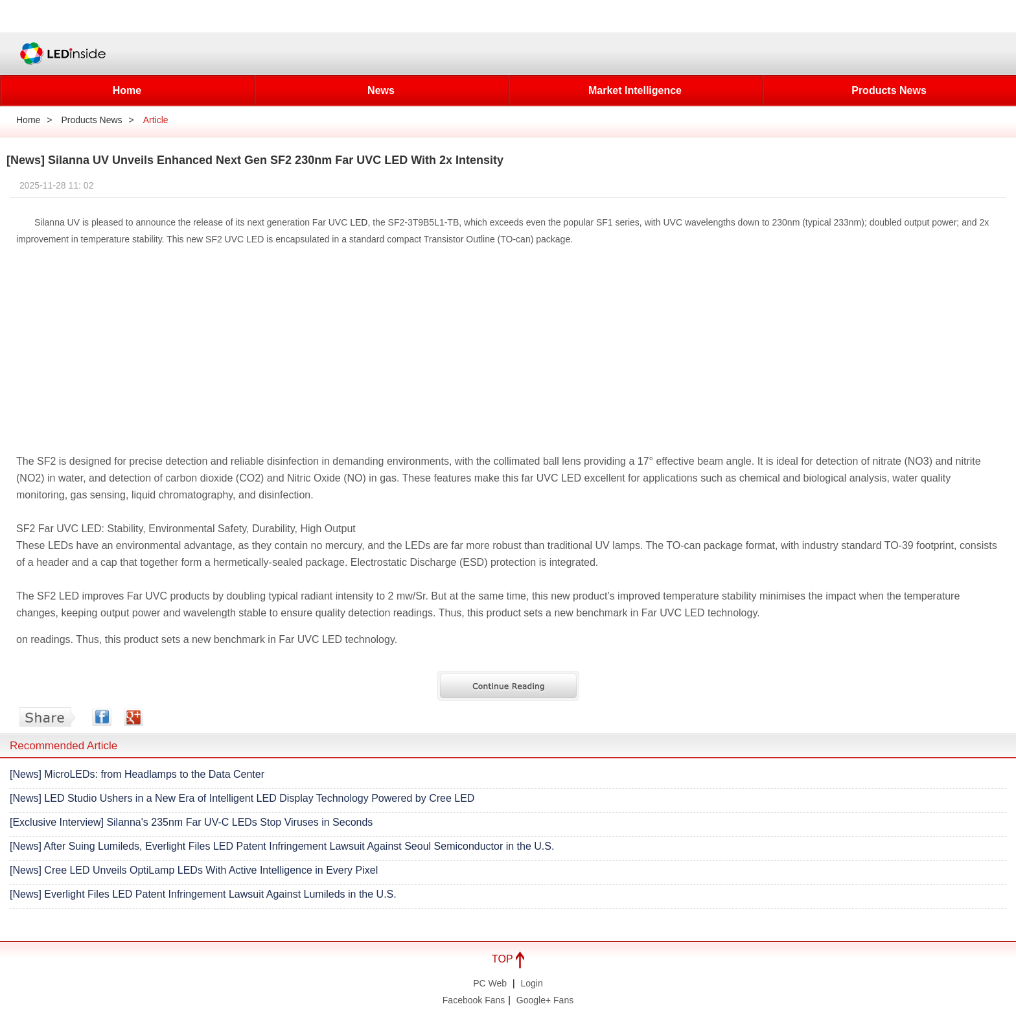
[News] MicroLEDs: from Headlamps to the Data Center (137, 774)
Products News (889, 90)
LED (358, 222)
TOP (508, 958)
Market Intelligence (635, 90)
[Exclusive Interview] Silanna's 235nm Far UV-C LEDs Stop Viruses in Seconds (191, 822)
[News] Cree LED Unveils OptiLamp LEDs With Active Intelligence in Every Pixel (194, 870)
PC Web (490, 983)
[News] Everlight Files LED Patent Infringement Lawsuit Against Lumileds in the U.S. (203, 894)
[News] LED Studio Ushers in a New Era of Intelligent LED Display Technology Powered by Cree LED (242, 798)
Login (532, 983)
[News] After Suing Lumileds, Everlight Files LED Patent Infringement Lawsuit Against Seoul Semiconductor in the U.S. (282, 846)
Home (127, 90)
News (381, 90)
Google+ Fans (544, 1000)
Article (155, 120)
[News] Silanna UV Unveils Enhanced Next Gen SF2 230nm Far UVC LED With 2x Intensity (254, 160)
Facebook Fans (474, 1000)
